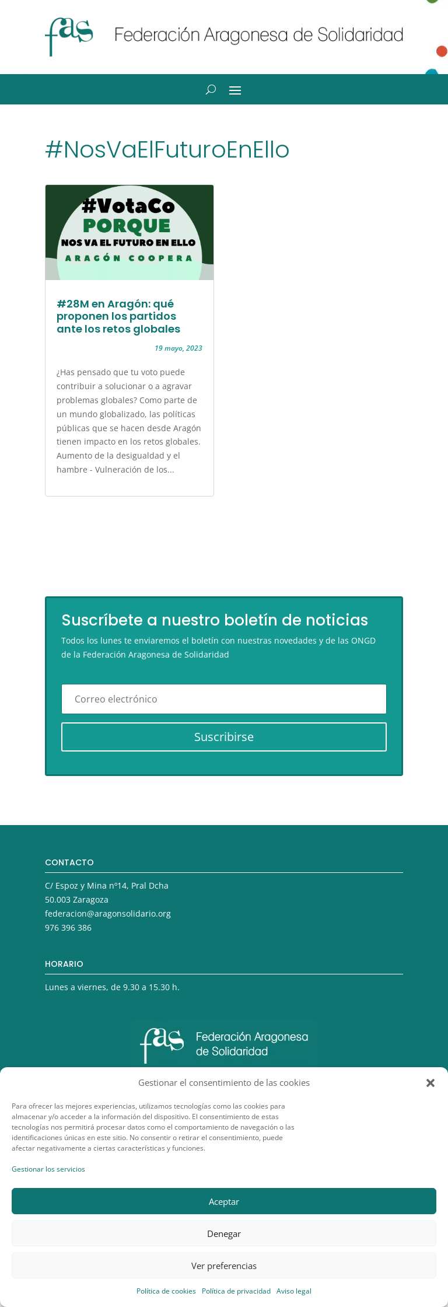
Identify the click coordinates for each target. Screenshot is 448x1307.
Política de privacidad (236, 1291)
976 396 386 (68, 927)
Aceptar (224, 1201)
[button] (430, 1083)
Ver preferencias (224, 1265)
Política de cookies (166, 1291)
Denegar (224, 1233)
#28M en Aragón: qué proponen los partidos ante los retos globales (118, 316)
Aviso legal (294, 1291)
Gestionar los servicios (48, 1169)
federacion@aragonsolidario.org (108, 913)
